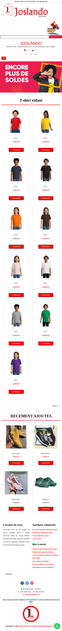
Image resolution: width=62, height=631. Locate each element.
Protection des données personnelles (44, 548)
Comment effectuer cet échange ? (43, 564)
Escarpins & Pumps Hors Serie (42, 532)
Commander (16, 150)
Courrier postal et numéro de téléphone (45, 555)
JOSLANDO (31, 44)
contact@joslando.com (31, 594)
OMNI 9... (45, 499)
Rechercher (55, 37)
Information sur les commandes (42, 567)
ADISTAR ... (16, 499)
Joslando (8, 574)
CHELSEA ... (16, 453)
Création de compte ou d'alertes (43, 551)
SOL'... (16, 138)
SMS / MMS (36, 558)
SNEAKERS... (46, 453)
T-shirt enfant (36, 538)
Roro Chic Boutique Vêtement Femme (44, 529)
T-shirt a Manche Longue (40, 535)
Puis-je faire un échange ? (41, 561)
